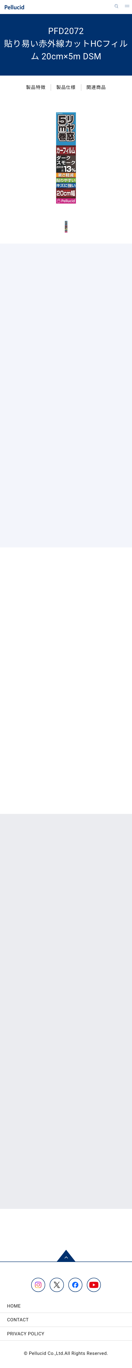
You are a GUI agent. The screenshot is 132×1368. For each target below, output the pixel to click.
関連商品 (96, 87)
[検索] (116, 6)
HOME (14, 1306)
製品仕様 (66, 87)
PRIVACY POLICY (26, 1333)
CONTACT (18, 1319)
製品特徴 (35, 87)
